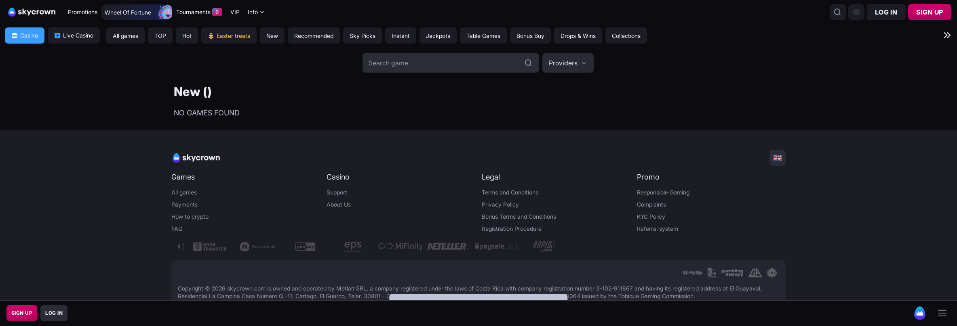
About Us (339, 204)
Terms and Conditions (510, 192)
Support (337, 192)
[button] (568, 63)
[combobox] (256, 12)
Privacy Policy (500, 204)
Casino (24, 35)
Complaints (651, 204)
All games (184, 192)
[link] (692, 273)
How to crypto (190, 216)
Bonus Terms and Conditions (519, 216)
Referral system (657, 228)
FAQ (177, 228)
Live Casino (73, 35)
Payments (184, 204)
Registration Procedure (512, 228)
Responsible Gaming (663, 192)
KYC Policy (651, 216)
